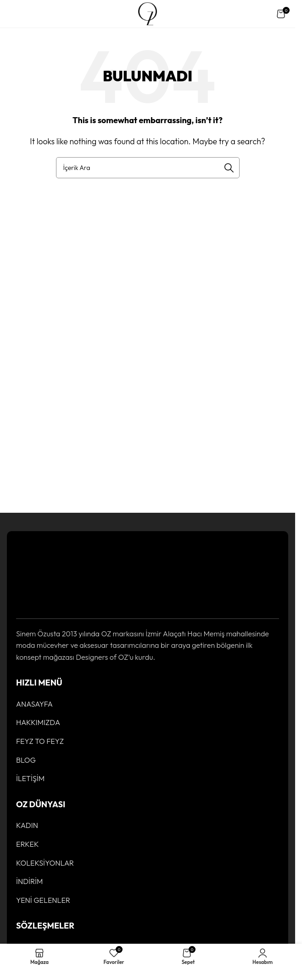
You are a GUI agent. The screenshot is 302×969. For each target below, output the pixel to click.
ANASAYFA (34, 703)
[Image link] (44, 573)
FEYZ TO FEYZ (40, 741)
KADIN (27, 825)
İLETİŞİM (30, 778)
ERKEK (27, 844)
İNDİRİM (29, 881)
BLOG (26, 760)
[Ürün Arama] (148, 167)
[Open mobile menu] (15, 14)
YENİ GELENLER (43, 900)
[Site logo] (147, 12)
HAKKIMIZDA (38, 722)
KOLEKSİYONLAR (45, 862)
